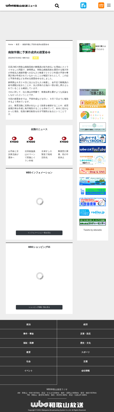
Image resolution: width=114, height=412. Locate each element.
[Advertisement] (96, 70)
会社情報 (85, 370)
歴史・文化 (85, 343)
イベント (28, 370)
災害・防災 (85, 333)
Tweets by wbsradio (92, 230)
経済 (85, 324)
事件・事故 (28, 333)
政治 (28, 324)
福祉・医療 (28, 343)
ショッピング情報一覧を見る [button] (39, 307)
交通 (85, 361)
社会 (28, 361)
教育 (17, 44)
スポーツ (85, 352)
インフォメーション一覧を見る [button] (39, 233)
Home (10, 44)
